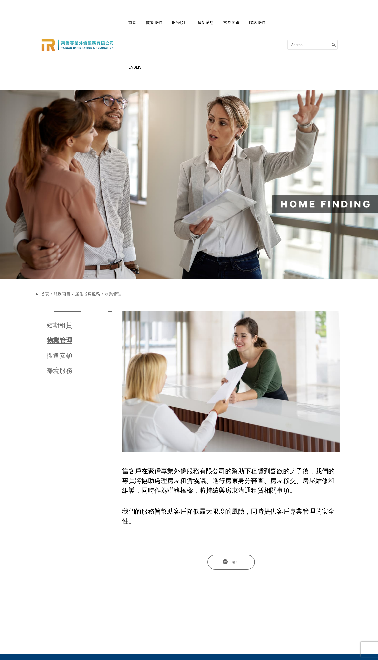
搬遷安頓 (59, 315)
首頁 (168, 25)
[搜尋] (334, 25)
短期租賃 (59, 285)
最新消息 (227, 25)
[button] (231, 522)
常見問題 (248, 25)
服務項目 (206, 25)
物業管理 (59, 300)
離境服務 (59, 330)
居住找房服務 (87, 254)
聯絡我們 (268, 25)
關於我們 (185, 25)
